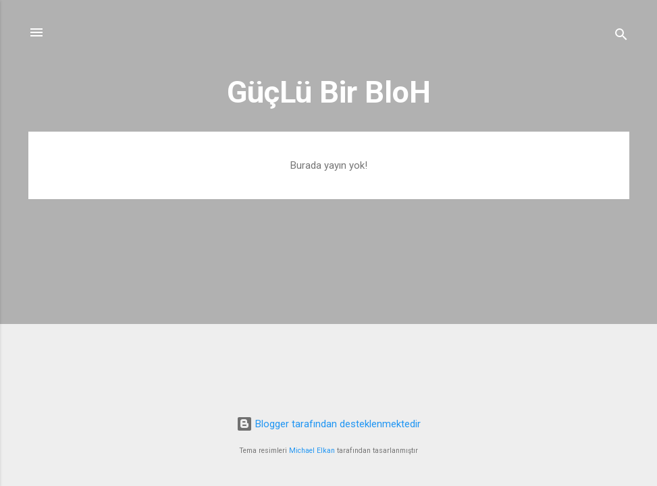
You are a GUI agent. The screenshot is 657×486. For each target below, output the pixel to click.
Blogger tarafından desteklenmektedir (328, 424)
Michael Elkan (312, 450)
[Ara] (621, 36)
